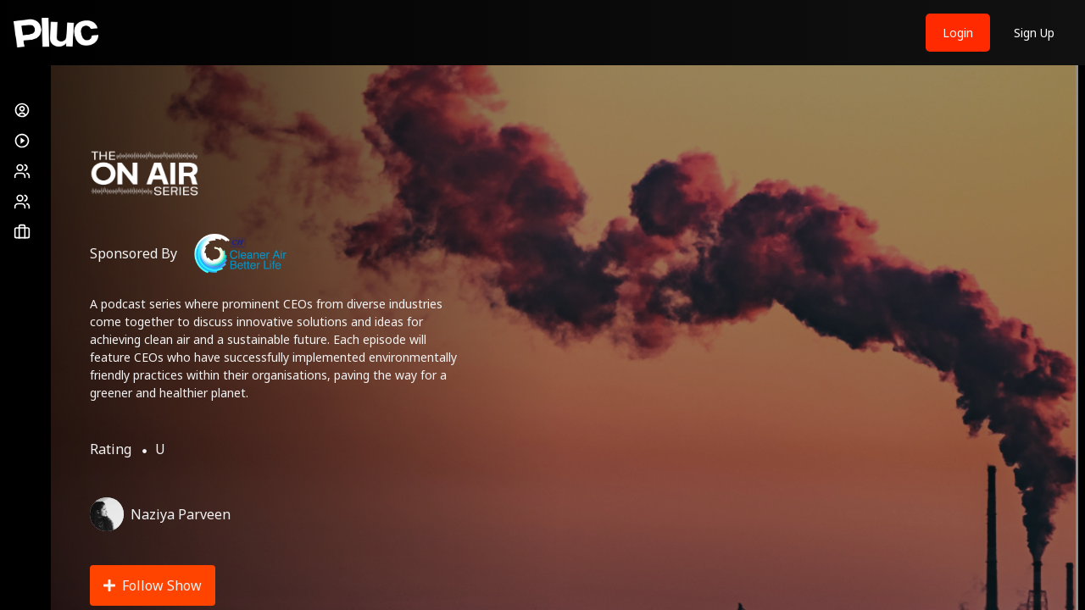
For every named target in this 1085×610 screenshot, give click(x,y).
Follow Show (152, 585)
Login (958, 33)
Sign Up (1034, 33)
